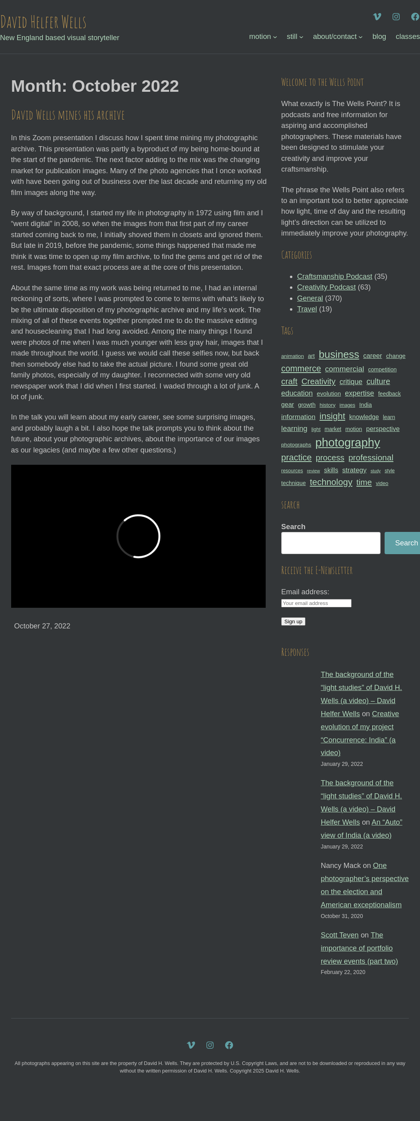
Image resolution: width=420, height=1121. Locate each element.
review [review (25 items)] (313, 470)
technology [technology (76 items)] (331, 482)
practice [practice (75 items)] (296, 457)
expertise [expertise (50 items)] (359, 393)
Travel (307, 309)
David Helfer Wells (43, 21)
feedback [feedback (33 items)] (389, 393)
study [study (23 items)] (376, 470)
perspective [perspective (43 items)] (382, 428)
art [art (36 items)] (311, 355)
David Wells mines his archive (68, 114)
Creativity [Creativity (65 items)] (318, 381)
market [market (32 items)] (333, 429)
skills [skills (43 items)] (331, 470)
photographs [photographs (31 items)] (296, 445)
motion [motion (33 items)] (353, 429)
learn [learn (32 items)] (389, 417)
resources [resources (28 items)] (292, 471)
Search (293, 526)
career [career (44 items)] (372, 355)
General (310, 298)
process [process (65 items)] (330, 457)
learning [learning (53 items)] (294, 428)
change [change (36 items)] (396, 355)
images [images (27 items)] (347, 405)
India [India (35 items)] (365, 405)
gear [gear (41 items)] (287, 404)
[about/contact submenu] (360, 36)
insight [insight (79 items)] (332, 416)
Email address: (305, 592)
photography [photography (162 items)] (347, 442)
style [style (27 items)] (390, 471)
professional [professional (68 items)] (370, 457)
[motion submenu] (275, 36)
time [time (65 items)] (364, 482)
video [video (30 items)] (382, 483)
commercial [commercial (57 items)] (344, 369)
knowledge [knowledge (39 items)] (364, 417)
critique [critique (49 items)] (351, 382)
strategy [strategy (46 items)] (354, 470)
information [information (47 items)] (298, 417)
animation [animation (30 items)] (292, 356)
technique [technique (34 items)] (293, 483)
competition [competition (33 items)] (382, 369)
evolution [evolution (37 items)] (329, 393)
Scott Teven (340, 935)
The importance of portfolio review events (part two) (359, 948)
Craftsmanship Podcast (334, 276)
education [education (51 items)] (297, 393)
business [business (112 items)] (339, 354)
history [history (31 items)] (327, 405)
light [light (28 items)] (316, 429)
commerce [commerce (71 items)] (301, 368)
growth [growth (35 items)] (306, 405)
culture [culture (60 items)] (378, 381)
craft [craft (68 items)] (289, 381)
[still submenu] (301, 36)
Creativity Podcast (326, 287)
